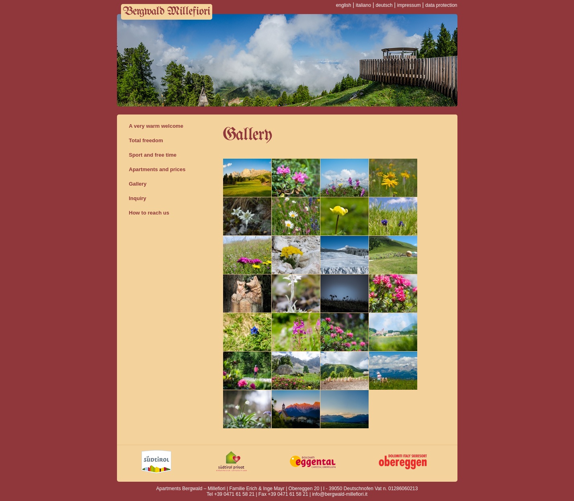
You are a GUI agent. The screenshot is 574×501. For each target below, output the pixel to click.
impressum (409, 5)
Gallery (138, 184)
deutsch (384, 5)
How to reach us (149, 213)
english (343, 5)
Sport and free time (152, 155)
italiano (363, 5)
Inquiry (137, 198)
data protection (441, 5)
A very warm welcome (156, 126)
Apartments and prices (157, 169)
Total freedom (146, 140)
